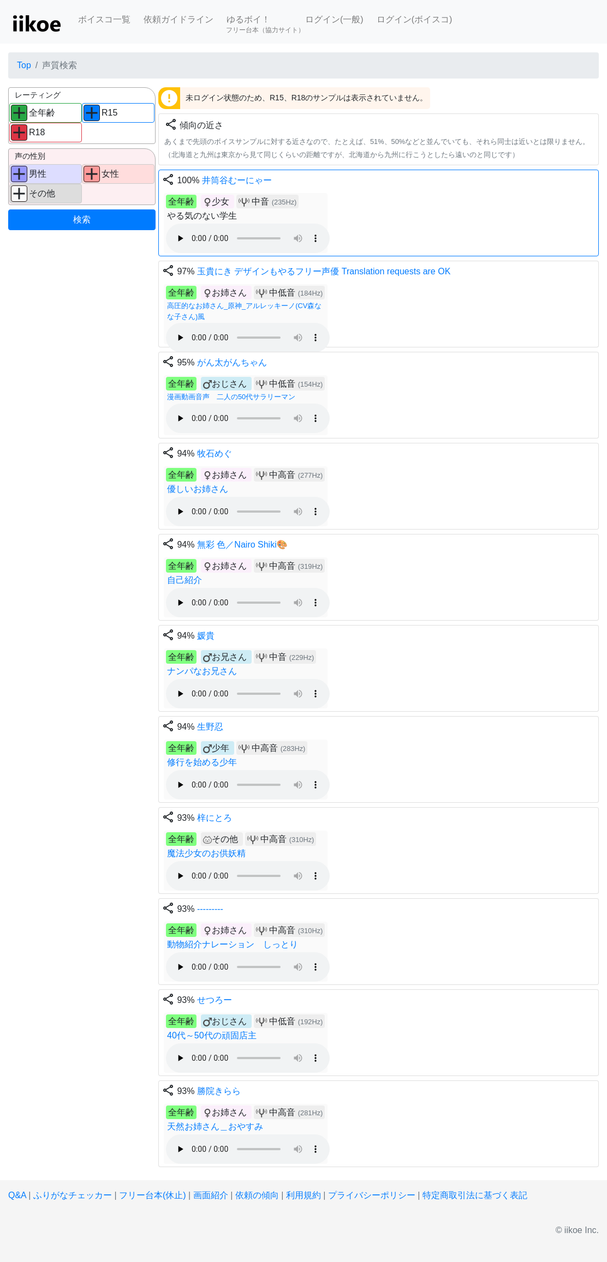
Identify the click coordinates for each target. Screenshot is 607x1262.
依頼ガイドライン (178, 19)
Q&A (17, 1195)
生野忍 (210, 726)
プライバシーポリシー (371, 1195)
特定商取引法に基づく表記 (474, 1195)
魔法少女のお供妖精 (206, 853)
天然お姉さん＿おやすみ (215, 1126)
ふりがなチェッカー (72, 1195)
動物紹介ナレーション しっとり (232, 944)
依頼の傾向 (257, 1195)
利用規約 (303, 1195)
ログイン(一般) (334, 19)
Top (24, 65)
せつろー (214, 1000)
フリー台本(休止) (152, 1195)
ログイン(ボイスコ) (415, 19)
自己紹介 (184, 580)
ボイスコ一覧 (104, 19)
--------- (210, 909)
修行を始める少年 (202, 762)
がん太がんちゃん (232, 362)
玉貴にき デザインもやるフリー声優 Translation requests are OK (323, 271)
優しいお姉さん (197, 489)
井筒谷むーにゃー (237, 180)
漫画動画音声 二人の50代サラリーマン (231, 397)
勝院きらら (219, 1091)
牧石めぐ (214, 453)
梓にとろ (214, 817)
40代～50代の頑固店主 (212, 1035)
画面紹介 (210, 1195)
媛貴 (206, 635)
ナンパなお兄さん (202, 671)
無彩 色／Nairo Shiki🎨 (242, 544)
